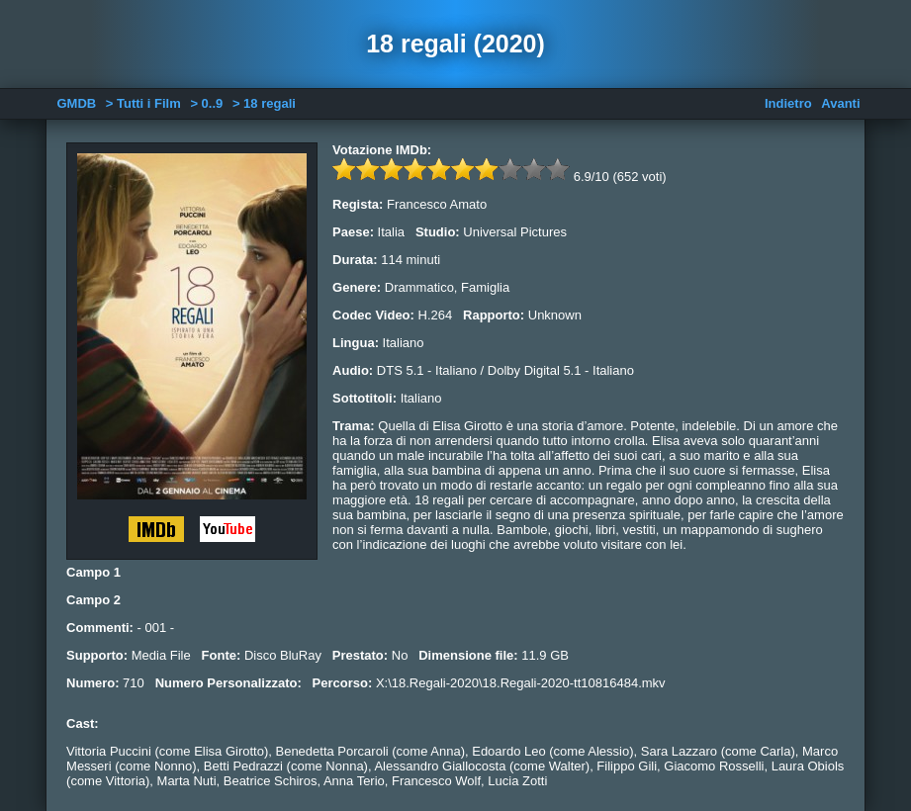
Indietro (788, 103)
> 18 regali (264, 103)
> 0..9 (206, 103)
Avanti (840, 103)
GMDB (76, 103)
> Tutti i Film (143, 103)
